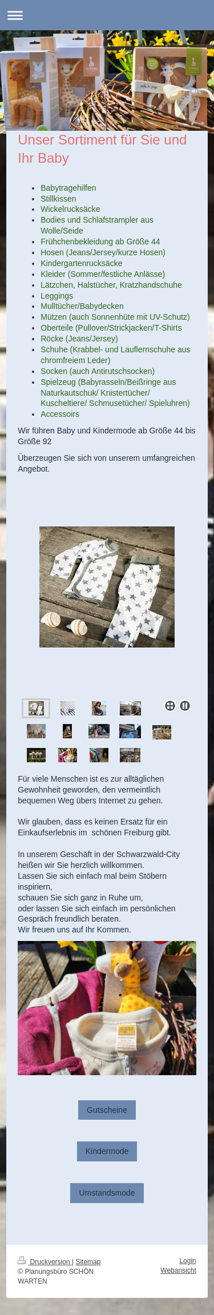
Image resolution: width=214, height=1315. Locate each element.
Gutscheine (107, 1110)
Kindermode (107, 1151)
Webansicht (178, 1270)
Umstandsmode (107, 1192)
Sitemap (87, 1262)
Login (187, 1261)
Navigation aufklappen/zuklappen (107, 15)
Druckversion (45, 1262)
